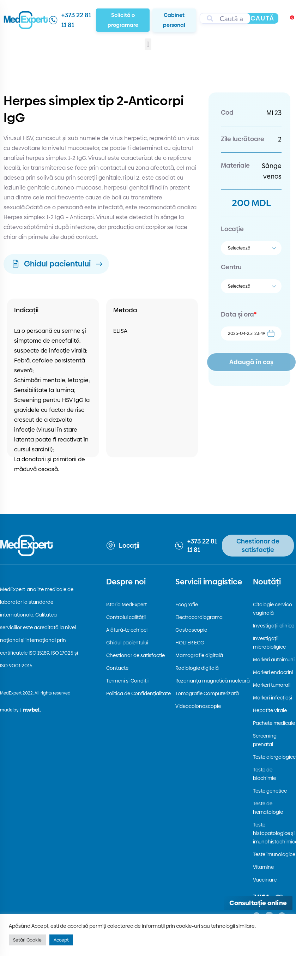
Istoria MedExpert (126, 604)
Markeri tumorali (271, 685)
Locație (232, 228)
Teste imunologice (274, 854)
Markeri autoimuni (274, 659)
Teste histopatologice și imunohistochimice (274, 833)
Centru (231, 267)
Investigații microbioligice (269, 642)
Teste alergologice (274, 756)
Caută (262, 18)
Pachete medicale (274, 723)
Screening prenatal (265, 740)
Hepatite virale (270, 710)
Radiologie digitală (197, 668)
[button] (148, 44)
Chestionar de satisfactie (135, 655)
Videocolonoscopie (198, 706)
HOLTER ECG (189, 642)
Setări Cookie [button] (27, 940)
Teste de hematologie (268, 808)
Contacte (117, 668)
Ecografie (186, 604)
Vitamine (263, 867)
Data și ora (238, 314)
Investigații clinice (273, 625)
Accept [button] (61, 940)
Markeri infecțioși (272, 697)
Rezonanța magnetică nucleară (212, 680)
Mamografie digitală (199, 655)
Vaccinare (265, 879)
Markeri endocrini (273, 672)
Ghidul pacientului (127, 642)
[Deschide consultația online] (258, 903)
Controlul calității (126, 617)
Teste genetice (270, 790)
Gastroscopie (191, 629)
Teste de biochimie (264, 774)
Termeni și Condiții (127, 680)
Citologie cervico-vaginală (273, 609)
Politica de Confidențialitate (138, 693)
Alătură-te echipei (126, 629)
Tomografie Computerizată (207, 693)
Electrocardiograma (199, 617)
